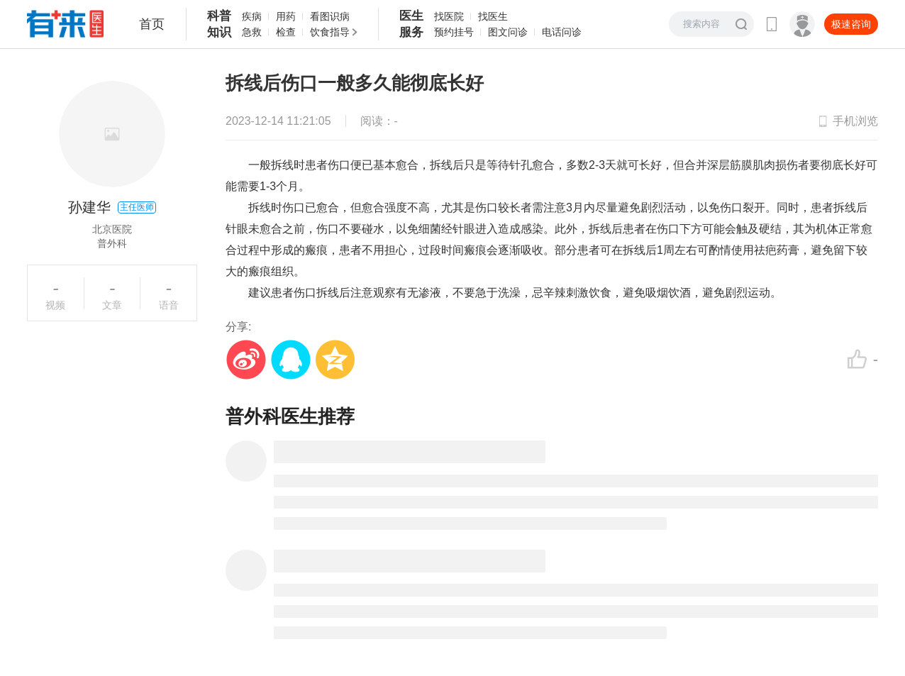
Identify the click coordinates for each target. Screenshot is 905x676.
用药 (286, 16)
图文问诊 (508, 32)
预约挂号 (454, 32)
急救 (252, 32)
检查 (286, 32)
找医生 (493, 16)
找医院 (449, 16)
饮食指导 (330, 32)
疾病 (252, 16)
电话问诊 (562, 32)
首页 (152, 24)
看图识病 (330, 16)
